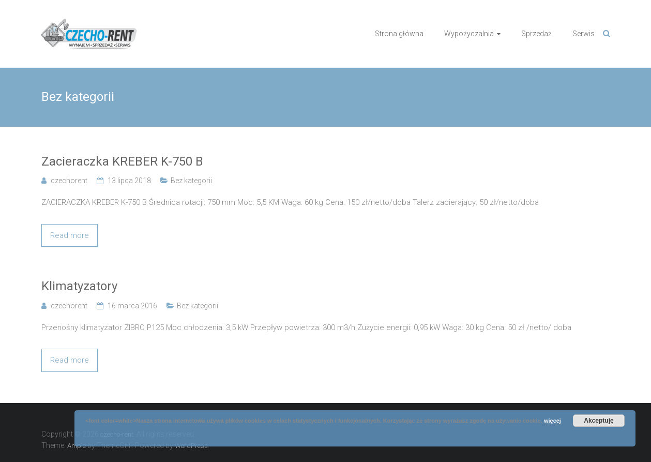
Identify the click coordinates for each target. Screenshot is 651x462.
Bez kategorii (191, 180)
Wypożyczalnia (469, 33)
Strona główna (399, 33)
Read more (69, 235)
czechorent (69, 180)
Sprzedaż (536, 33)
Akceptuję (598, 420)
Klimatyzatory (79, 286)
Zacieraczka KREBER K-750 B (122, 161)
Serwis (583, 33)
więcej (552, 421)
